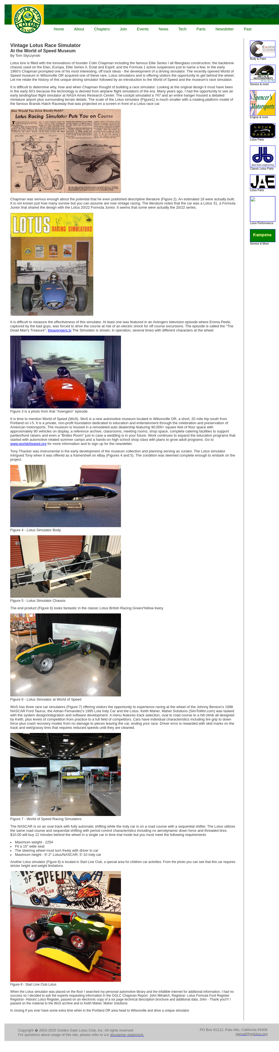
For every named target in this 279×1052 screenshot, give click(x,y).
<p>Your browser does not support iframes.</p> (140, 19)
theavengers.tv (59, 330)
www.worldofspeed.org (28, 444)
